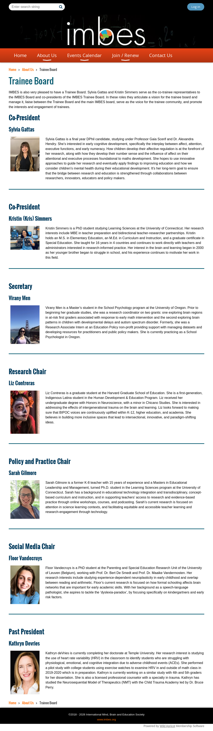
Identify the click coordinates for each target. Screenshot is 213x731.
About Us (28, 69)
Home (12, 69)
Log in (195, 7)
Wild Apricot (167, 726)
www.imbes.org (106, 719)
